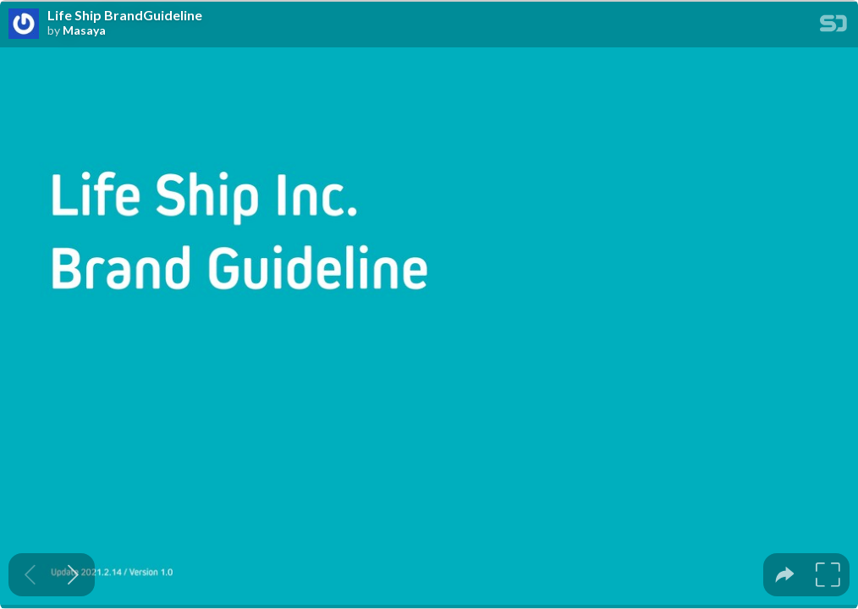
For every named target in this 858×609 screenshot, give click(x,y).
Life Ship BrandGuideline (124, 15)
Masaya (84, 30)
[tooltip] (785, 575)
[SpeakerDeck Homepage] (833, 27)
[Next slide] (73, 575)
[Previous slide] (30, 575)
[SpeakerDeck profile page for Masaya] (23, 24)
